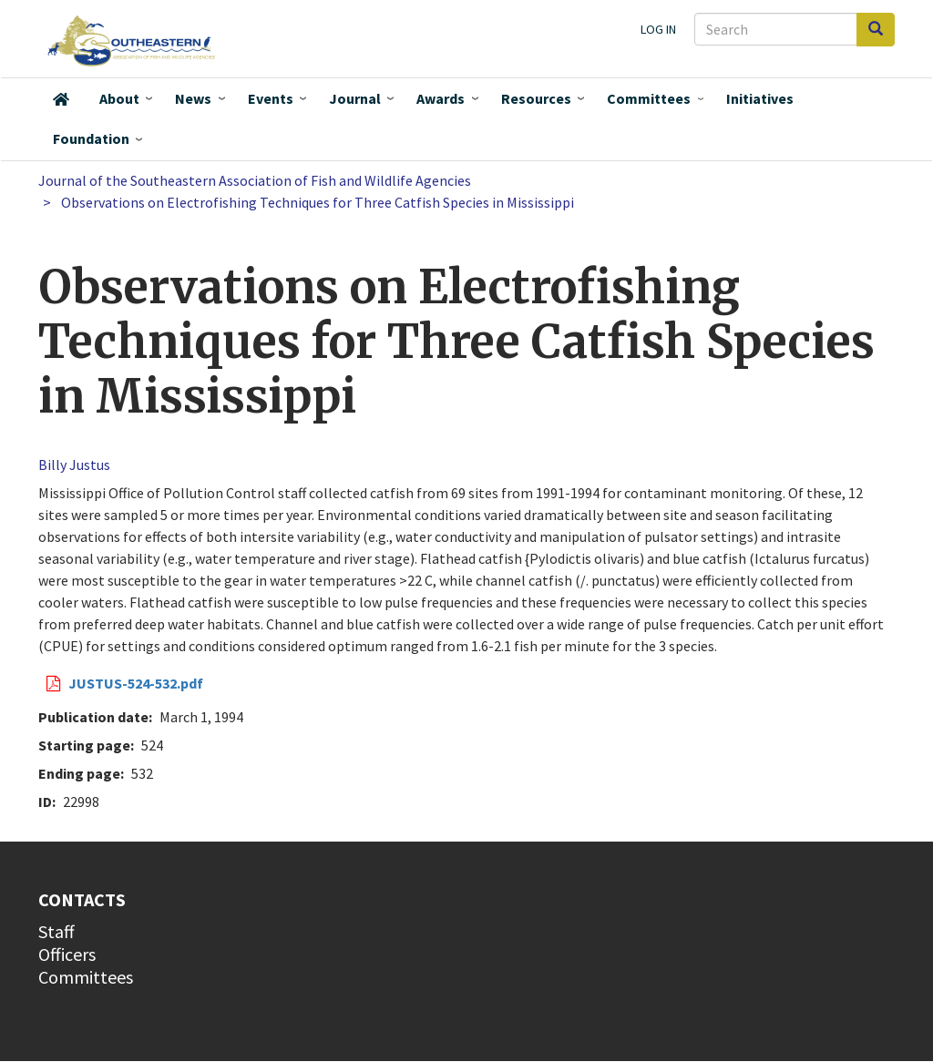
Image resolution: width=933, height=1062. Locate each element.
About (119, 98)
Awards (440, 98)
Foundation (91, 138)
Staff (56, 931)
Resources (536, 98)
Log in (658, 29)
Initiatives (760, 98)
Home (61, 99)
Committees (649, 98)
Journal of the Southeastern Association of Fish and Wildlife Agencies (254, 180)
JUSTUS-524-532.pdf (135, 683)
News (193, 98)
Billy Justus (74, 464)
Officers (67, 954)
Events (270, 98)
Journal (355, 98)
